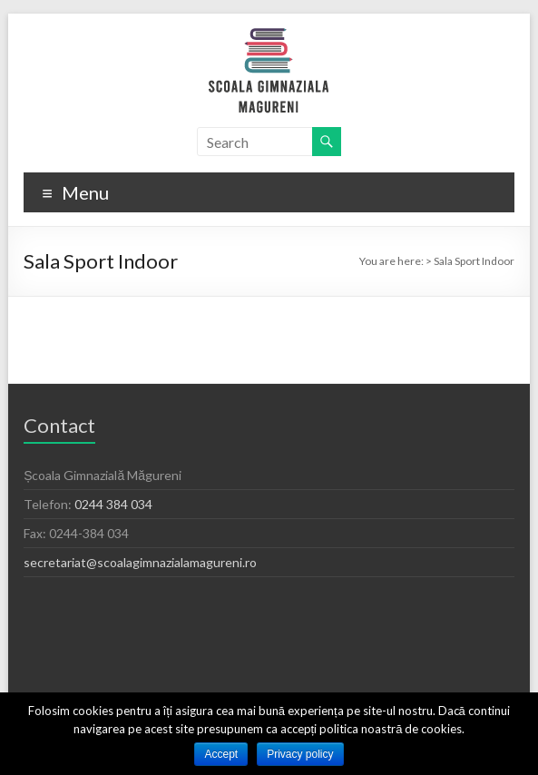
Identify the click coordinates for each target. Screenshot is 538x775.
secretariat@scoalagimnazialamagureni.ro (140, 562)
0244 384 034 (113, 504)
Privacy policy (300, 754)
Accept (221, 754)
